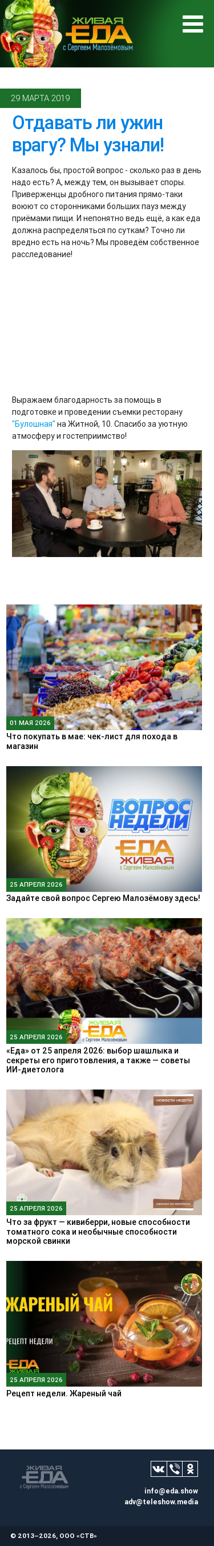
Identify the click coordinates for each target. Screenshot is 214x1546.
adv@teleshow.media (161, 1501)
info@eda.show (171, 1491)
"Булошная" (33, 424)
